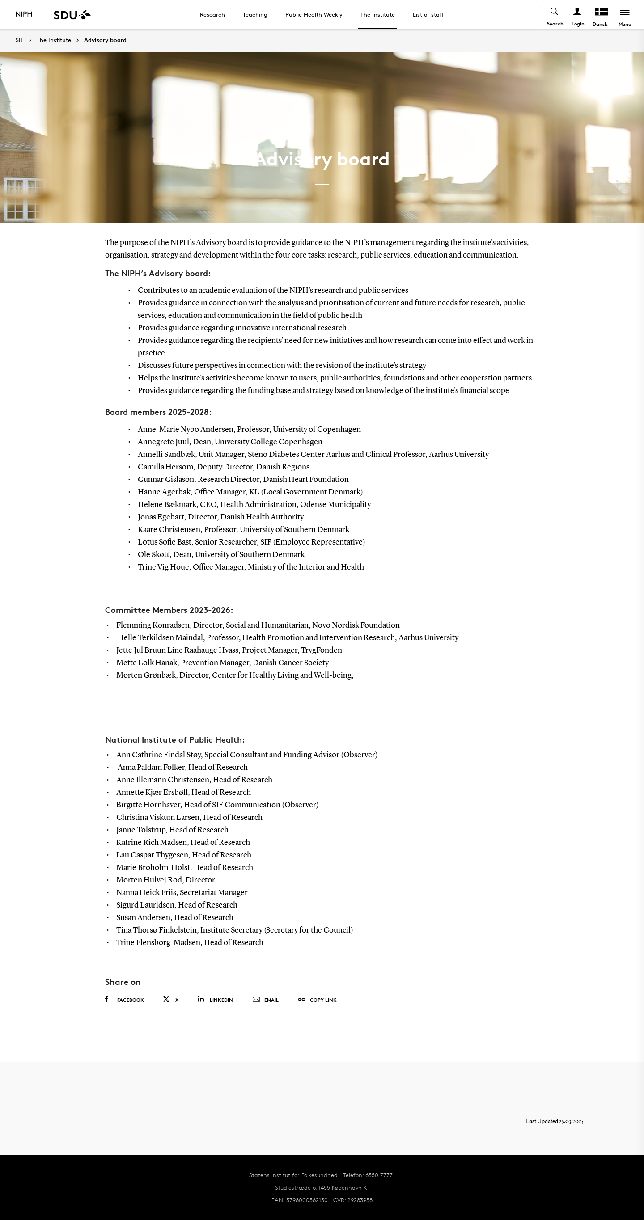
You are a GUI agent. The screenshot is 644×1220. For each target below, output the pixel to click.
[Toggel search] (554, 14)
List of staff (428, 14)
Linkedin (215, 999)
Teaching (255, 14)
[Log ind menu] (577, 14)
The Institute (377, 14)
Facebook (124, 999)
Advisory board (105, 40)
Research (212, 14)
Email (265, 1000)
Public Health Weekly (314, 14)
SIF (20, 40)
